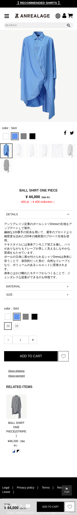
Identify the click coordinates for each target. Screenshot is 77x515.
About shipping (16, 371)
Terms (46, 487)
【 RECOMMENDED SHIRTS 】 (38, 3)
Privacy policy (25, 487)
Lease (6, 491)
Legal (5, 487)
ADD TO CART (31, 356)
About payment (16, 375)
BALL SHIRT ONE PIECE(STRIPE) (16, 429)
